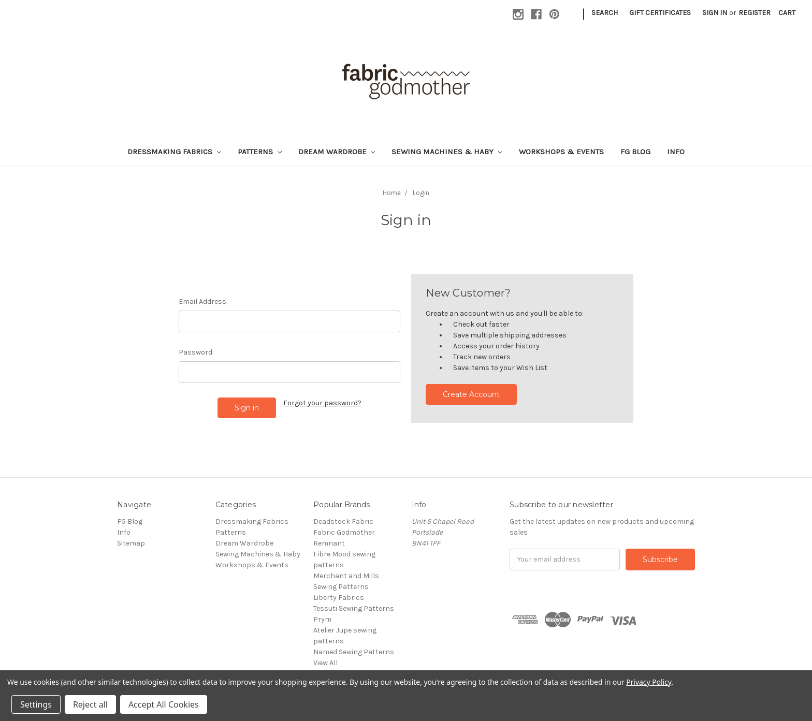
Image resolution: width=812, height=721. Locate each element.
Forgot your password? (322, 403)
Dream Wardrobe (336, 151)
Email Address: (203, 301)
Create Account (471, 394)
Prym (322, 619)
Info (676, 151)
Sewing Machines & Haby (447, 151)
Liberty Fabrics (338, 597)
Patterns (260, 151)
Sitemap (131, 543)
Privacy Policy (648, 682)
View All (325, 662)
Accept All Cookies (163, 704)
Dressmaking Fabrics (174, 151)
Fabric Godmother (344, 532)
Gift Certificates (660, 12)
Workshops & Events (561, 151)
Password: (196, 352)
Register (754, 12)
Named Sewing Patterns (353, 652)
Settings (36, 704)
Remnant (329, 543)
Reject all (90, 704)
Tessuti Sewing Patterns (353, 608)
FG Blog (635, 151)
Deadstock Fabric (343, 521)
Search (604, 12)
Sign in (714, 12)
